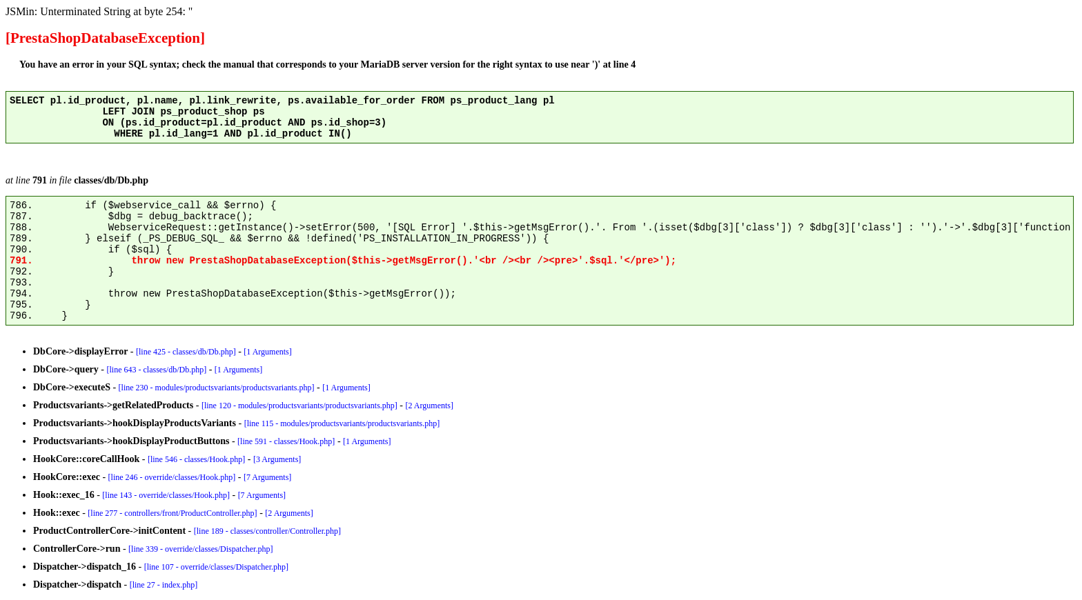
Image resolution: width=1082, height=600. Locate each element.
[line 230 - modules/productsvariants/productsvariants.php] (217, 387)
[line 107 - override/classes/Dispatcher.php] (216, 567)
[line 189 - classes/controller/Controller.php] (267, 531)
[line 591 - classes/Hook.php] (286, 441)
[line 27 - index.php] (164, 585)
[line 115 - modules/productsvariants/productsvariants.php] (342, 423)
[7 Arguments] (267, 477)
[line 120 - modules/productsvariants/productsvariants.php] (299, 405)
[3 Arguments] (277, 459)
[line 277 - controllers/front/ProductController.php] (172, 513)
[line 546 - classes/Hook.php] (196, 459)
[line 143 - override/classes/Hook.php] (166, 495)
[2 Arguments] (429, 405)
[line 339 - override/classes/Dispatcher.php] (200, 549)
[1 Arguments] (267, 352)
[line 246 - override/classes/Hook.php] (172, 477)
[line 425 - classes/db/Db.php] (186, 352)
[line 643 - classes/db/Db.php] (157, 369)
